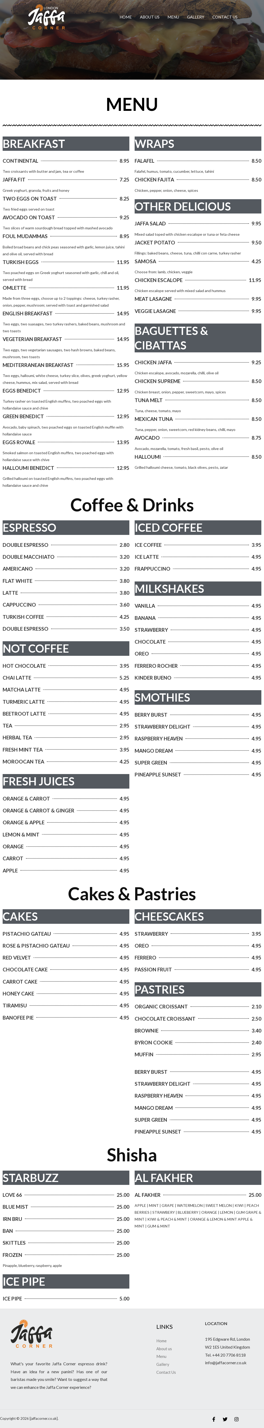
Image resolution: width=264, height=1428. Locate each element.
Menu (173, 17)
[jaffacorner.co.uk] (46, 16)
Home (126, 17)
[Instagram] (236, 1419)
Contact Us (225, 17)
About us (150, 17)
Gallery (195, 17)
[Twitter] (225, 1419)
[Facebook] (213, 1419)
